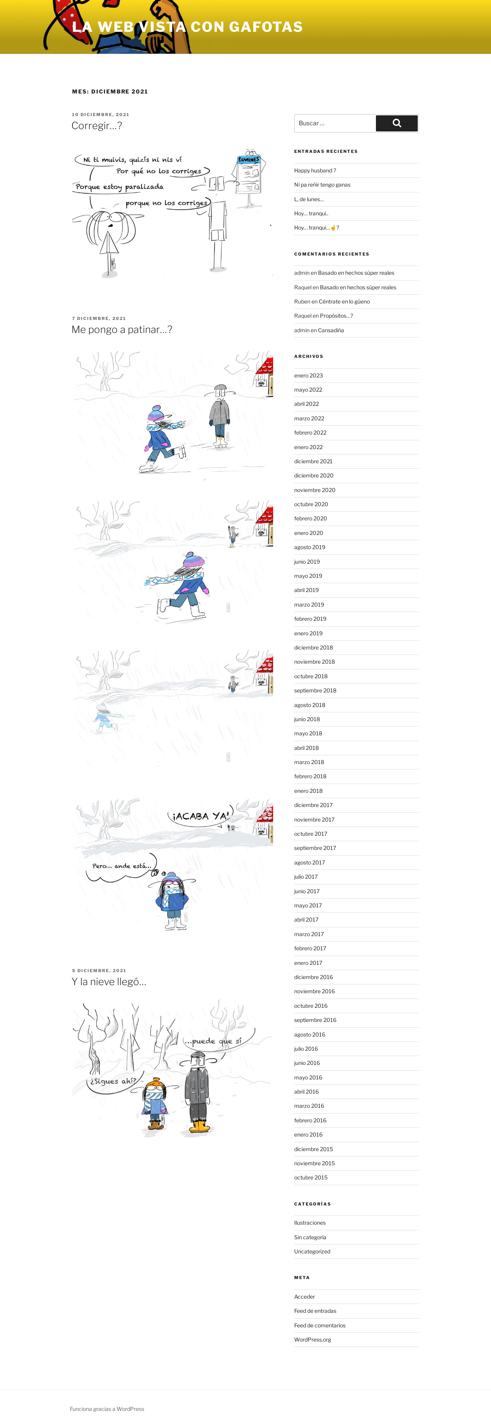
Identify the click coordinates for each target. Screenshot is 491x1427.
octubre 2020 (311, 504)
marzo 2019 (309, 604)
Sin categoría (310, 1237)
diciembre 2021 (313, 461)
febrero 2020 (310, 518)
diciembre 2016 (313, 977)
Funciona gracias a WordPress (107, 1409)
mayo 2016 (308, 1077)
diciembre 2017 (313, 805)
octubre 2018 (311, 676)
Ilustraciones (310, 1222)
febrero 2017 (310, 948)
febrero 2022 (310, 432)
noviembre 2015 (314, 1163)
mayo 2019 (308, 575)
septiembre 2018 (315, 690)
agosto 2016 (309, 1034)
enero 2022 (308, 447)
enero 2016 (308, 1134)
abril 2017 (306, 919)
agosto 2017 (309, 862)
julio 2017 (306, 876)
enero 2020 (308, 533)
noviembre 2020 (315, 490)
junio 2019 (307, 561)
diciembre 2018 (313, 647)
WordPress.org (312, 1339)
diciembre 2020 (314, 475)
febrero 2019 (310, 618)
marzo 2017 (309, 934)
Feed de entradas (315, 1310)
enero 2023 (308, 375)
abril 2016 (306, 1091)
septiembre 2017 (315, 848)
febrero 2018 (310, 776)
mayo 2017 (308, 905)
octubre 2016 (311, 1005)
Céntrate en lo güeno (344, 301)
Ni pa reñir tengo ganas (322, 184)
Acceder (304, 1296)
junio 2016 (307, 1063)
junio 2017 (307, 891)
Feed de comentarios (320, 1325)
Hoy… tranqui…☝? (316, 227)
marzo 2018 (309, 762)
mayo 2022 (308, 389)
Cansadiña (331, 330)
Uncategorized (312, 1251)
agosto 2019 (309, 547)
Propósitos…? (336, 315)
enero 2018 (308, 790)
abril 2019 (306, 590)
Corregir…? (96, 125)
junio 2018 (307, 719)
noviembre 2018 (314, 661)
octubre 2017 (310, 833)
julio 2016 (306, 1048)
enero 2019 (308, 633)
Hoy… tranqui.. (311, 213)
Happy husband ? (315, 170)
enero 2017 (308, 963)
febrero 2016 (310, 1120)
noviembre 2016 (314, 991)
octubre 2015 (311, 1177)
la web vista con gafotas (188, 26)
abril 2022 (306, 403)
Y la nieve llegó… (109, 981)
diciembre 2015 (313, 1149)
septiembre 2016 (315, 1020)
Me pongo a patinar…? (122, 329)
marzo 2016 (309, 1105)
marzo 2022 (309, 418)
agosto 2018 (309, 705)
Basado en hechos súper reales (356, 272)
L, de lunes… (309, 199)
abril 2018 (306, 748)
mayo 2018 (308, 733)
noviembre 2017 (314, 819)
